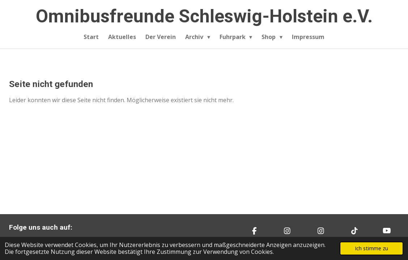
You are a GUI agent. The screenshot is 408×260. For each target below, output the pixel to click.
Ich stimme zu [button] (371, 248)
